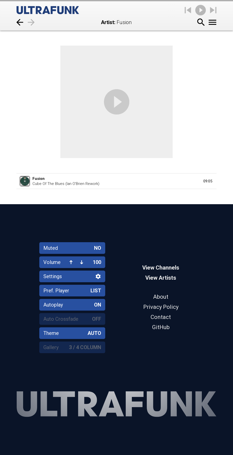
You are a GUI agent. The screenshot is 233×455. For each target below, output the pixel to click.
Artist (107, 22)
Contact (161, 317)
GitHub (161, 327)
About (160, 297)
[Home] (47, 10)
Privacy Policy (160, 307)
